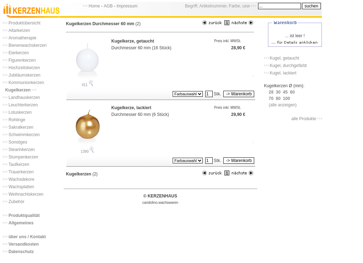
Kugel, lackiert (283, 73)
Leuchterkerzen (23, 104)
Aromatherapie (23, 37)
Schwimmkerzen (24, 134)
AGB (108, 6)
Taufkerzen (19, 164)
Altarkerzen (19, 30)
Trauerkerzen (21, 171)
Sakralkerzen (21, 127)
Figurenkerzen (22, 60)
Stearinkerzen (22, 149)
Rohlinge (17, 119)
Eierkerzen (19, 52)
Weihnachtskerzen (26, 194)
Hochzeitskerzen (24, 67)
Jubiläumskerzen (24, 75)
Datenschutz (21, 251)
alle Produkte (303, 118)
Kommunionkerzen (26, 82)
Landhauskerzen (24, 97)
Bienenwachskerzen (27, 45)
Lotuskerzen (20, 112)
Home (94, 6)
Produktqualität (24, 215)
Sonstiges (18, 142)
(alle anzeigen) (283, 104)
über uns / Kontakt (27, 236)
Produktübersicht (24, 23)
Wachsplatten (21, 186)
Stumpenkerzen (23, 157)
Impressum (127, 6)
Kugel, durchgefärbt (288, 65)
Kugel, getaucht (284, 58)
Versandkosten (24, 244)
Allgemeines (21, 222)
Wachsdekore (21, 179)
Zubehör (16, 201)
